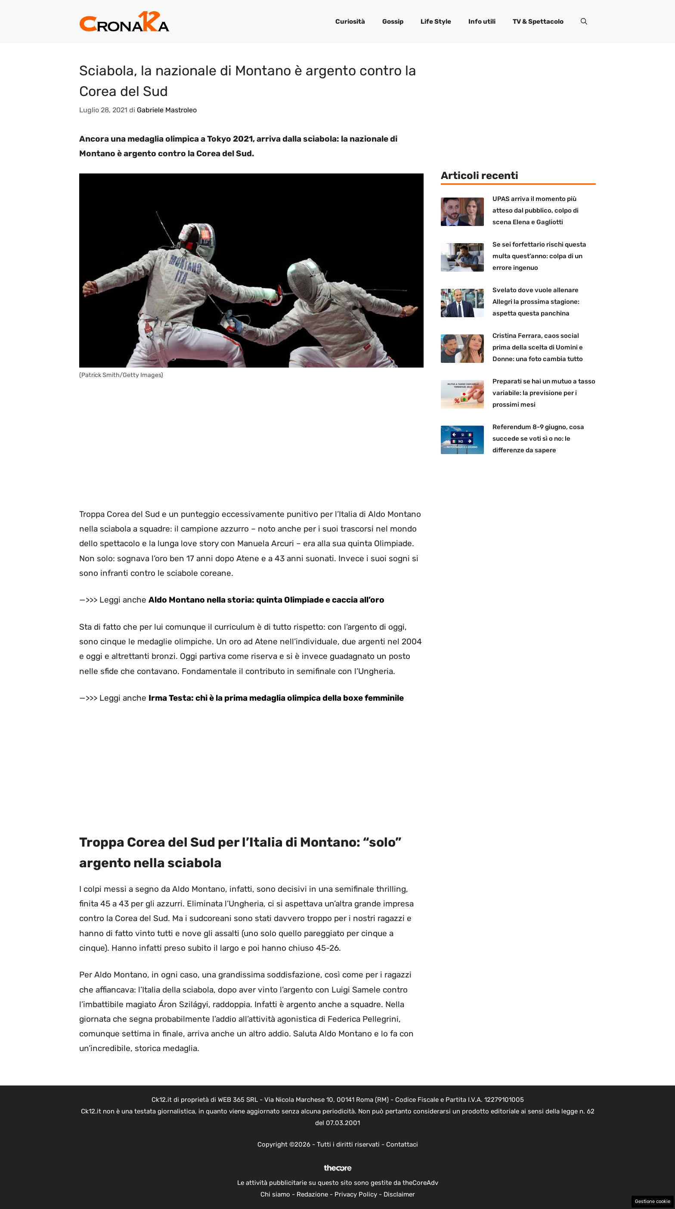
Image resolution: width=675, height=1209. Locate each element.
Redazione (312, 1194)
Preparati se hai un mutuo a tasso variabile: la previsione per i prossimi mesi (543, 392)
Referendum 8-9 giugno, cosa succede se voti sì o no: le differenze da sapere (538, 438)
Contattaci (402, 1144)
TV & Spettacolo (538, 21)
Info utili (481, 21)
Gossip (392, 21)
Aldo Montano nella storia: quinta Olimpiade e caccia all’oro (266, 600)
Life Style (436, 21)
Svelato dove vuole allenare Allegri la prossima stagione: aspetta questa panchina (535, 301)
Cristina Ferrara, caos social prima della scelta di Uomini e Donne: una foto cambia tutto (537, 347)
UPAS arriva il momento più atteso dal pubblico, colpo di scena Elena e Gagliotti (535, 210)
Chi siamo (275, 1194)
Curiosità (350, 21)
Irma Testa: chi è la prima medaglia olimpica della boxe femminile (276, 698)
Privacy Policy (355, 1194)
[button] (584, 21)
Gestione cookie (652, 1201)
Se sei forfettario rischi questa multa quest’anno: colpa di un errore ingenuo (539, 256)
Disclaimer (399, 1194)
